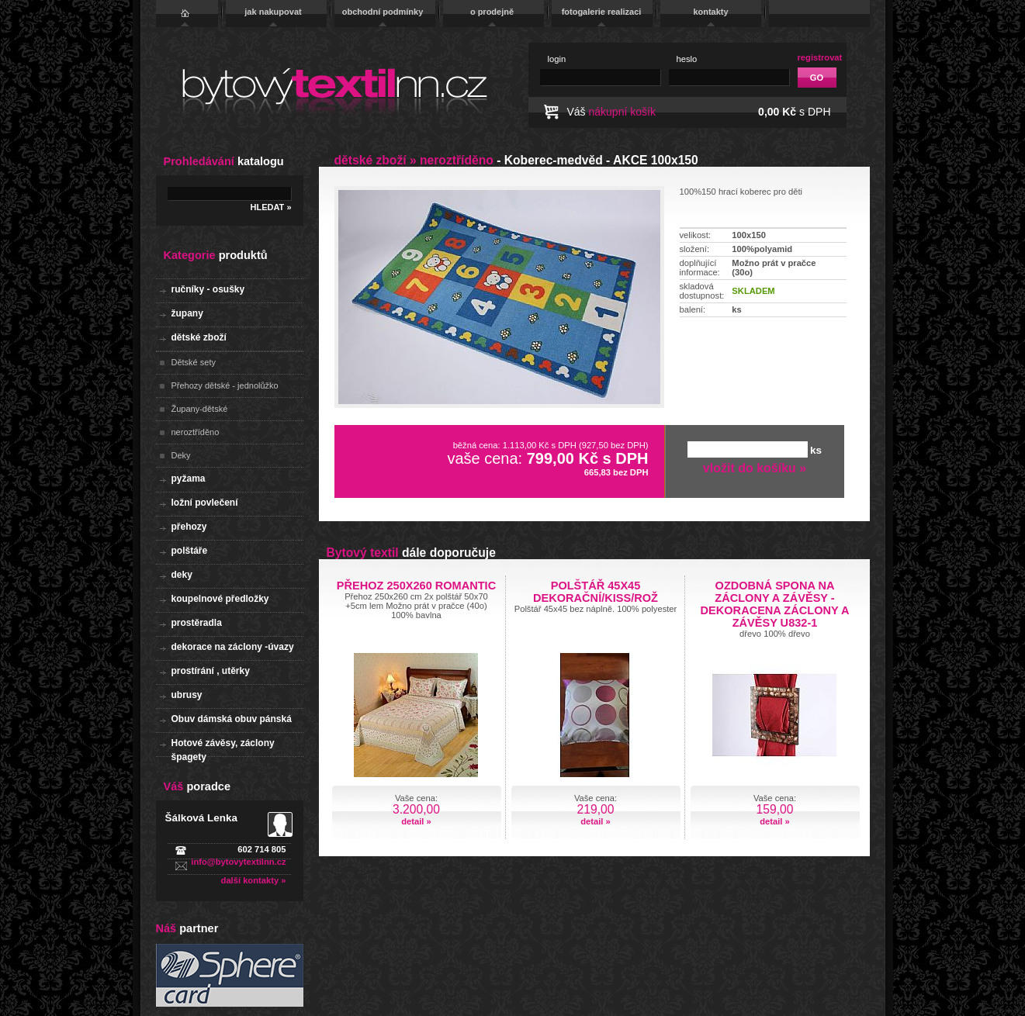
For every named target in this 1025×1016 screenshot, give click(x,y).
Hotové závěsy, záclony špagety (223, 747)
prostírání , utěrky (210, 670)
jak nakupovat (272, 11)
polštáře (189, 550)
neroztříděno (195, 432)
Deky (181, 455)
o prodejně (492, 11)
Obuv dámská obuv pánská (231, 719)
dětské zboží (199, 337)
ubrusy (187, 694)
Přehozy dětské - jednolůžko (225, 385)
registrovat (820, 57)
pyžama (188, 478)
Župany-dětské (199, 408)
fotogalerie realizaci (602, 11)
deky (181, 574)
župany (187, 313)
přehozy (189, 526)
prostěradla (196, 622)
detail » (416, 821)
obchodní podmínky (383, 11)
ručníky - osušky (208, 289)
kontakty (710, 11)
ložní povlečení (204, 502)
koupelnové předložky (220, 598)
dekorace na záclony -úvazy (232, 646)
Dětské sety (193, 362)
